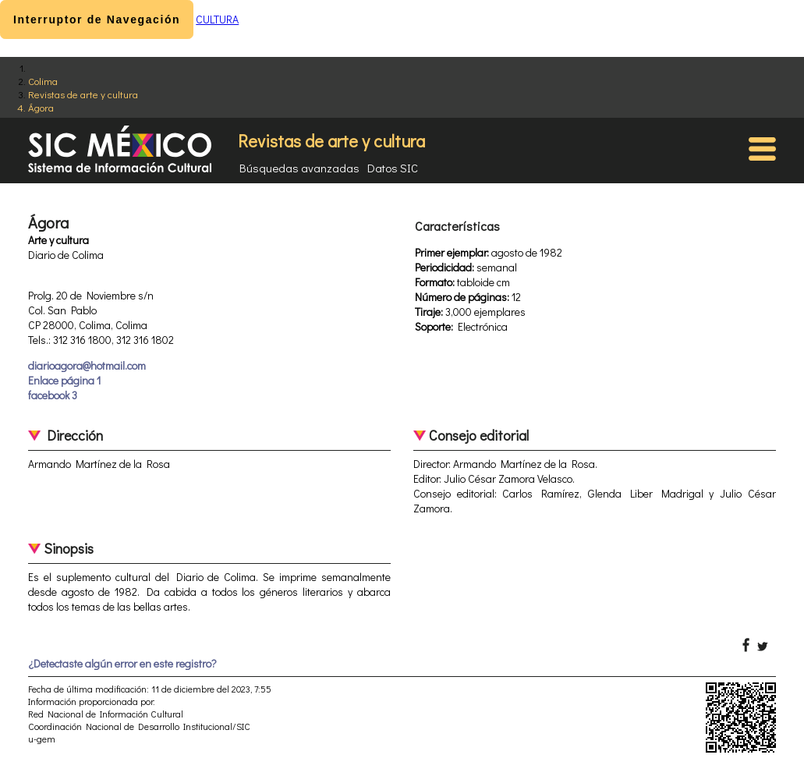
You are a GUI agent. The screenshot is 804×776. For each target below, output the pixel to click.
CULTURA (217, 19)
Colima (43, 80)
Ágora (41, 107)
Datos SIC (392, 167)
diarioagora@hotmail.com (87, 365)
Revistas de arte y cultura (83, 94)
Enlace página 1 (64, 380)
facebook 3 (52, 395)
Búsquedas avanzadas (299, 167)
